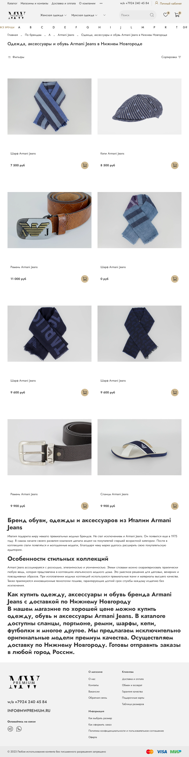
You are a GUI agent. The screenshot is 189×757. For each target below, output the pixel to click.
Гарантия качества (132, 691)
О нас (91, 679)
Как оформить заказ (100, 724)
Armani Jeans (66, 35)
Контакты (93, 685)
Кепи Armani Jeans (112, 153)
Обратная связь (97, 698)
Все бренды (7, 27)
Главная (13, 35)
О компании (87, 3)
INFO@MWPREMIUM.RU (29, 710)
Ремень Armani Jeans (24, 267)
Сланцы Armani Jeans (114, 494)
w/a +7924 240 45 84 (134, 3)
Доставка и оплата (64, 3)
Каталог (12, 3)
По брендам (33, 35)
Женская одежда (53, 15)
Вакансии (94, 691)
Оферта (92, 737)
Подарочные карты (133, 698)
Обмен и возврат (132, 685)
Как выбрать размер (100, 718)
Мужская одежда (84, 15)
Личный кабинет (168, 3)
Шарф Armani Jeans (23, 153)
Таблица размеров (133, 704)
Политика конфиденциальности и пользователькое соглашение (126, 731)
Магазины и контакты (34, 3)
